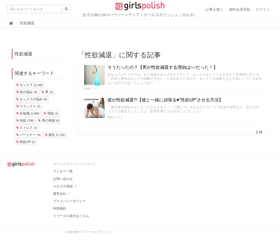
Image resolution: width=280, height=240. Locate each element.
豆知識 (27, 113)
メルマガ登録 (63, 186)
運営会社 (59, 194)
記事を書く (214, 9)
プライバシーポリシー (69, 201)
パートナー (28, 135)
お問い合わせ (63, 179)
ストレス (26, 128)
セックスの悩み (31, 99)
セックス (29, 85)
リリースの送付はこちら (71, 216)
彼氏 (55, 135)
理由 (51, 113)
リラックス (28, 106)
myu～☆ (90, 88)
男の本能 (48, 120)
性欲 (25, 120)
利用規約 (59, 208)
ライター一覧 (63, 171)
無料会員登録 (239, 9)
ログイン (263, 9)
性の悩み (26, 92)
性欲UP (25, 142)
